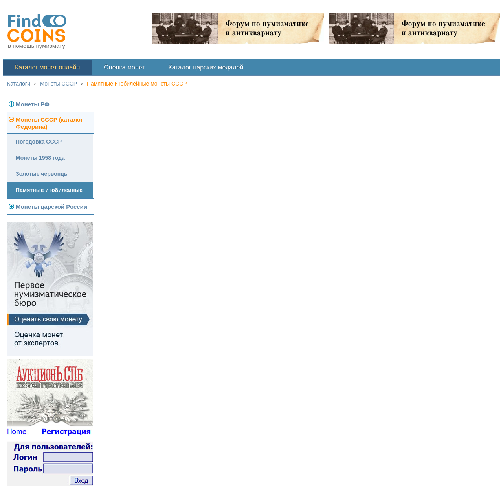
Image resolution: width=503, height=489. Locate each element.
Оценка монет (124, 67)
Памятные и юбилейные (49, 190)
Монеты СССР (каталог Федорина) (49, 123)
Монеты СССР (58, 83)
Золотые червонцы (42, 174)
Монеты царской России (51, 206)
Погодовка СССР (39, 142)
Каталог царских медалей (206, 67)
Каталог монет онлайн (47, 67)
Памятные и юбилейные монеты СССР (137, 83)
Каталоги (18, 83)
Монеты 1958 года (40, 158)
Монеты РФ (33, 104)
